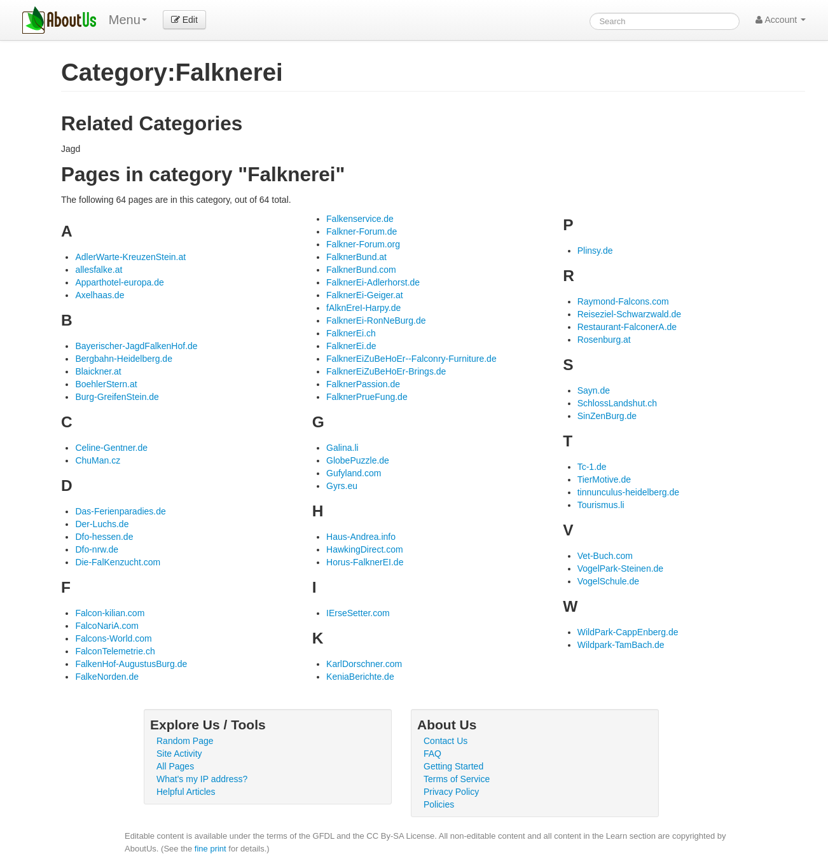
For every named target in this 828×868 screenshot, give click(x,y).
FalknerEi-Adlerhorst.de (373, 282)
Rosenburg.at (604, 339)
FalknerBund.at (356, 257)
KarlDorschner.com (364, 664)
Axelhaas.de (99, 295)
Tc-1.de (592, 467)
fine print (210, 848)
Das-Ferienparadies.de (120, 511)
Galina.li (342, 448)
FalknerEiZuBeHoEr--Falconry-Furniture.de (411, 359)
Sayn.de (593, 390)
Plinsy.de (595, 250)
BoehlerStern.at (106, 384)
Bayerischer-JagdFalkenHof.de (136, 346)
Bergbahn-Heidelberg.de (123, 359)
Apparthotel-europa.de (119, 282)
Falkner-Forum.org (363, 244)
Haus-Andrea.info (361, 537)
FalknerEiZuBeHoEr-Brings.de (386, 371)
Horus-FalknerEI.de (364, 562)
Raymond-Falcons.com (623, 301)
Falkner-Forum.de (361, 231)
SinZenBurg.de (607, 416)
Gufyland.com (353, 473)
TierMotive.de (604, 479)
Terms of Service (457, 779)
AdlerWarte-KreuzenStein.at (130, 257)
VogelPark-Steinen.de (620, 568)
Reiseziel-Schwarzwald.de (629, 314)
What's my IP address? (201, 779)
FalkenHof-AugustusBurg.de (131, 664)
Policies (439, 804)
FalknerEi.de (351, 346)
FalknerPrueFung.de (367, 397)
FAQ (432, 753)
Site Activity (179, 753)
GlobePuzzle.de (357, 460)
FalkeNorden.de (107, 677)
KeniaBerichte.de (360, 677)
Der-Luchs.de (101, 524)
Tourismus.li (600, 505)
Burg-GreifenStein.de (117, 397)
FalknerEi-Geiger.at (364, 295)
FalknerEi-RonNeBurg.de (375, 320)
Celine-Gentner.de (111, 448)
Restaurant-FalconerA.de (627, 327)
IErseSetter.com (358, 613)
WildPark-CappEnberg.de (628, 632)
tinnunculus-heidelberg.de (628, 492)
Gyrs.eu (341, 486)
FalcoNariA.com (107, 626)
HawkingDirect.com (364, 549)
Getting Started (453, 766)
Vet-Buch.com (605, 556)
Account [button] (781, 20)
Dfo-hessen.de (104, 537)
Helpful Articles (186, 792)
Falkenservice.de (360, 219)
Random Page (185, 741)
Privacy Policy (451, 792)
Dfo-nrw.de (96, 549)
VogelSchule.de (608, 581)
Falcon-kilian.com (109, 613)
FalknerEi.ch (351, 333)
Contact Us (445, 741)
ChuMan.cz (97, 460)
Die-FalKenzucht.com (117, 562)
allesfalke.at (98, 270)
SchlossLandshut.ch (617, 403)
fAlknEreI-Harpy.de (363, 308)
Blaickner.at (98, 371)
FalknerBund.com (361, 270)
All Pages (175, 766)
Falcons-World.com (113, 638)
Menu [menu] (128, 20)
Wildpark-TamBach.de (621, 645)
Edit (184, 20)
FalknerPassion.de (363, 384)
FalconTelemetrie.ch (115, 651)
